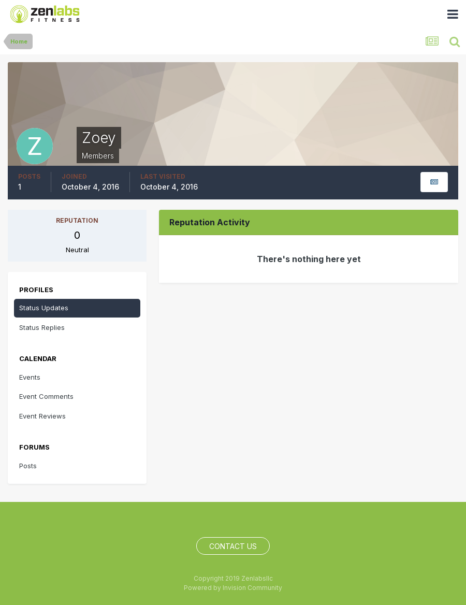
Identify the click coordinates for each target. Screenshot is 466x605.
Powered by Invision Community (233, 588)
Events (29, 377)
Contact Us (233, 546)
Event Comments (46, 396)
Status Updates (43, 308)
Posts (28, 466)
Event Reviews (42, 416)
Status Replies (42, 327)
